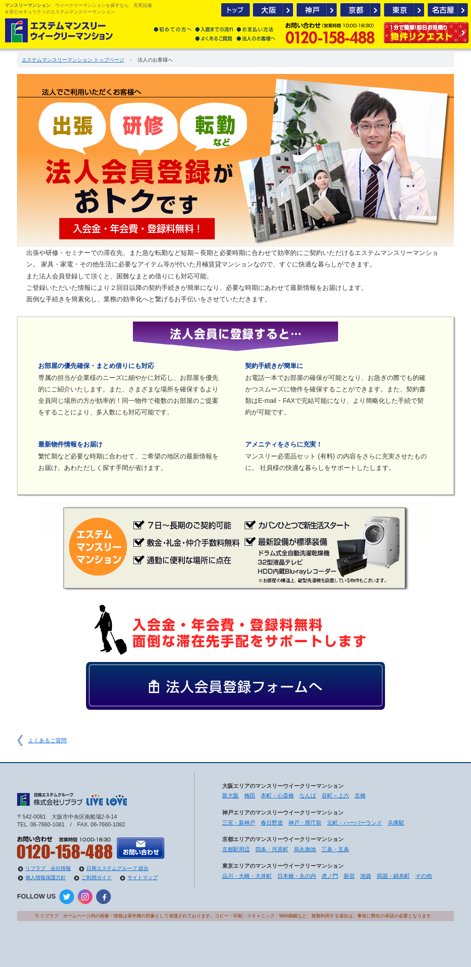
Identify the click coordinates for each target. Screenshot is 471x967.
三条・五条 (335, 849)
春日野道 (272, 823)
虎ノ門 (330, 876)
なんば (307, 795)
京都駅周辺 (236, 849)
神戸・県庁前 (305, 823)
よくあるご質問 (47, 740)
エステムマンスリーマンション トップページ (73, 59)
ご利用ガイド (96, 877)
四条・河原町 (271, 849)
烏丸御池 (305, 849)
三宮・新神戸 (238, 823)
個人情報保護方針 (45, 877)
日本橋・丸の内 (296, 876)
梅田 (249, 795)
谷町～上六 (335, 795)
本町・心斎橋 (277, 795)
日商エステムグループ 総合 (117, 868)
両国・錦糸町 (393, 876)
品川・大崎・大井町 (247, 876)
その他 (423, 876)
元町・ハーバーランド (354, 823)
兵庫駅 (396, 823)
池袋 (365, 876)
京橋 (360, 795)
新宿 (349, 876)
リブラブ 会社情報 (48, 868)
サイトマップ (142, 877)
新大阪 (230, 795)
